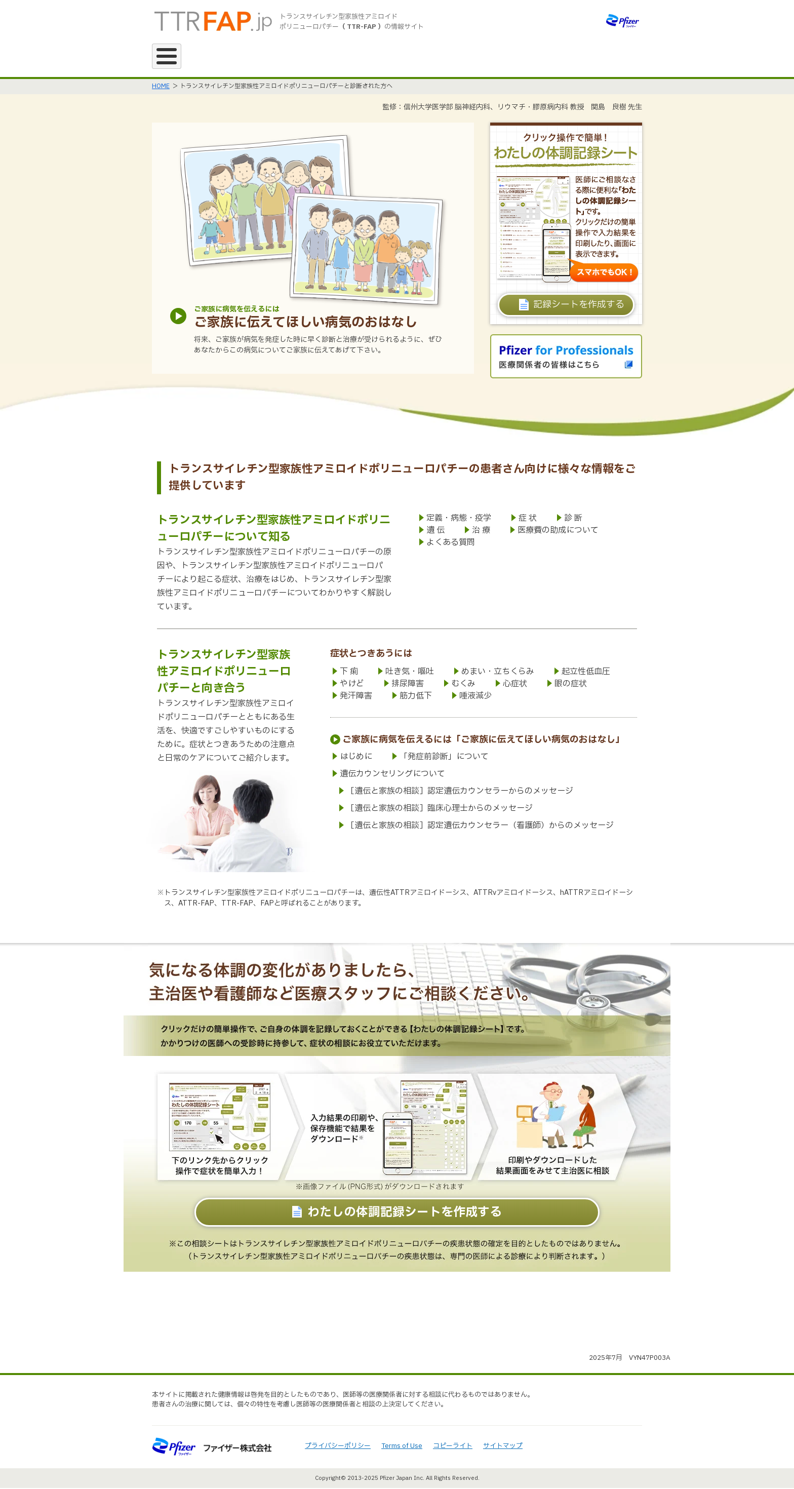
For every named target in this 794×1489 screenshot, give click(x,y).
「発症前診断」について (444, 758)
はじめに (356, 758)
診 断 (573, 519)
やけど (352, 685)
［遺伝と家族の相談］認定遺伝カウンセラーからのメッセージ (459, 792)
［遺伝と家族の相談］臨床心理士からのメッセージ (439, 809)
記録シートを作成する (578, 305)
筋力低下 (416, 697)
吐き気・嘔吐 (409, 673)
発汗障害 (356, 697)
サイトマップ (503, 1447)
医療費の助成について (558, 531)
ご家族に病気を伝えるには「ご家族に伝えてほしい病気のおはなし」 (483, 741)
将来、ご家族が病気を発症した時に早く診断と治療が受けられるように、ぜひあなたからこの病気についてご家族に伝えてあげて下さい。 (318, 346)
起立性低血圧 (586, 673)
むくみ (463, 685)
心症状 (515, 685)
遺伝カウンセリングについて (392, 775)
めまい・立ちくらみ (497, 673)
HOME (161, 87)
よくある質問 (450, 543)
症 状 (528, 519)
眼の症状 (570, 685)
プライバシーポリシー (338, 1447)
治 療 (481, 531)
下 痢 (349, 673)
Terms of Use (401, 1447)
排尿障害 (407, 685)
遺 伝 (435, 531)
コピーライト (452, 1447)
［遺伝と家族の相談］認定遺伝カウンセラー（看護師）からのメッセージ (480, 826)
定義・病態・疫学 (458, 519)
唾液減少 (475, 697)
